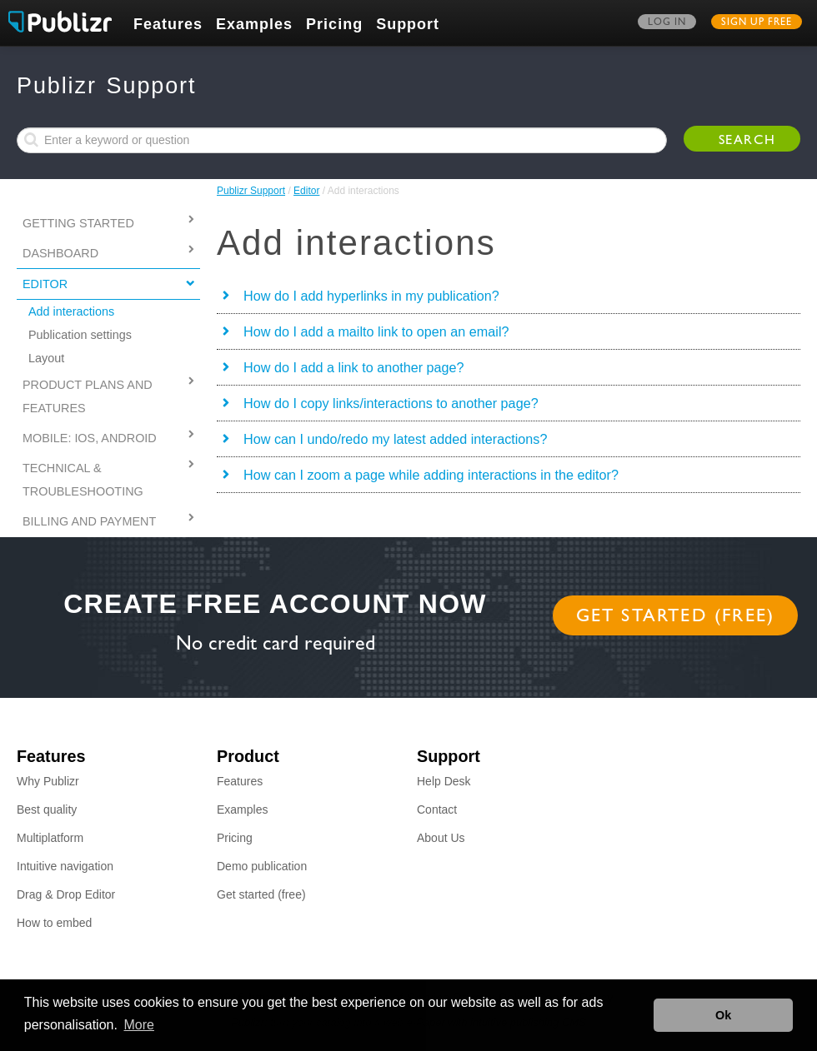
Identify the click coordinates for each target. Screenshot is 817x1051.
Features (168, 24)
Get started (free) (675, 618)
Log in (667, 23)
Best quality (47, 809)
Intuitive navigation (65, 866)
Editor (306, 191)
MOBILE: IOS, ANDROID (90, 438)
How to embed (54, 922)
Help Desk (444, 781)
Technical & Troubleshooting (83, 479)
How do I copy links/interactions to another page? (391, 403)
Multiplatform (50, 837)
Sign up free (756, 23)
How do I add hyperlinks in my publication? (371, 295)
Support (407, 24)
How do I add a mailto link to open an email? (376, 331)
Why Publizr (48, 781)
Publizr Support (251, 191)
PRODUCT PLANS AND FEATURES (88, 396)
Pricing (334, 24)
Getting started (78, 223)
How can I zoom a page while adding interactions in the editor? (431, 474)
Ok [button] (723, 1015)
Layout (46, 358)
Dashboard (60, 253)
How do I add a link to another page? (353, 367)
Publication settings (80, 334)
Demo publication (262, 866)
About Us (441, 837)
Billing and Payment (89, 521)
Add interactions (71, 311)
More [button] (139, 1025)
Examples (254, 24)
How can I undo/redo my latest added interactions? (395, 438)
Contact (437, 809)
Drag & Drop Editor (66, 894)
